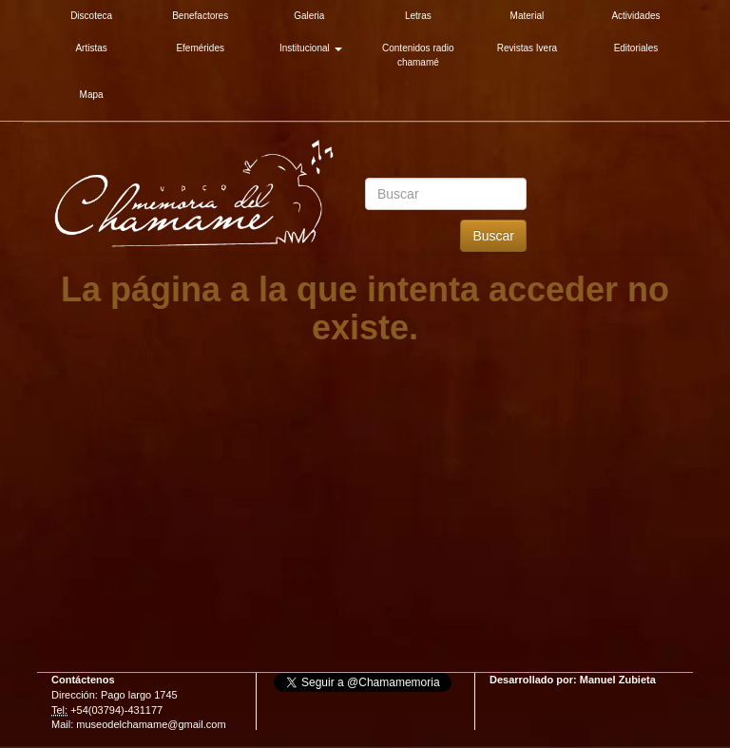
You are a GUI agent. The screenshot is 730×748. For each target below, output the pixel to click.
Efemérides (200, 48)
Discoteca (91, 15)
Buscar (493, 235)
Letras (418, 15)
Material (527, 15)
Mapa (92, 94)
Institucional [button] (310, 48)
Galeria (309, 15)
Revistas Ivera (527, 48)
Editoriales (636, 48)
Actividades (635, 15)
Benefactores (200, 15)
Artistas (90, 48)
